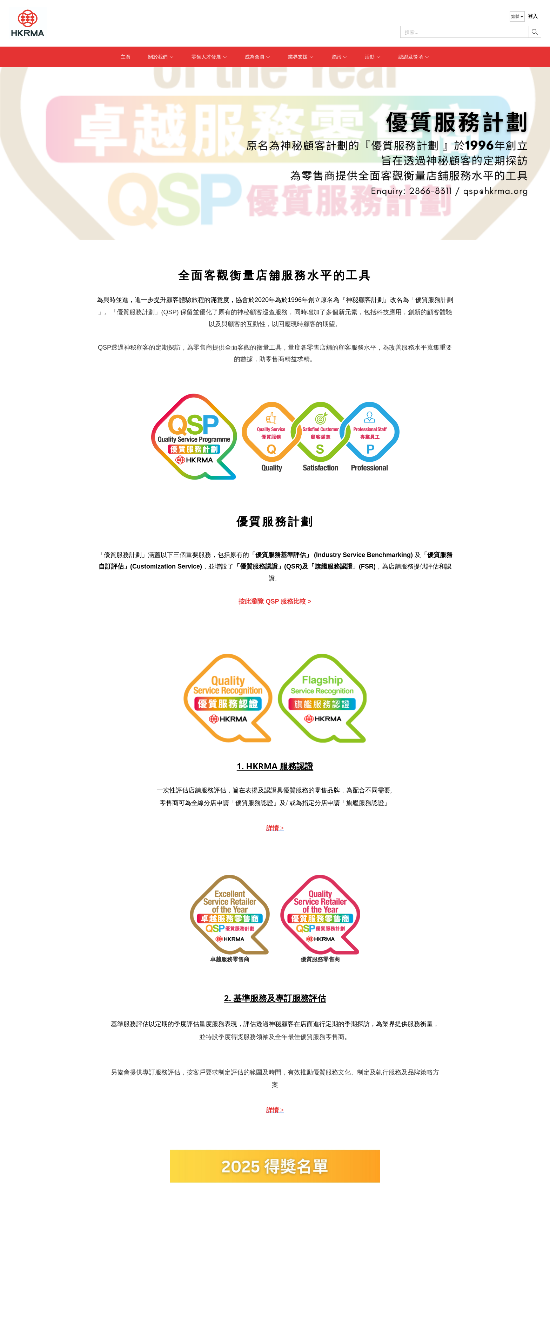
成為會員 (258, 56)
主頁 (125, 56)
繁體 (517, 16)
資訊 (339, 56)
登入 (533, 16)
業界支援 (301, 56)
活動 (373, 56)
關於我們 (161, 56)
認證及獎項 (413, 56)
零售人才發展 (209, 56)
